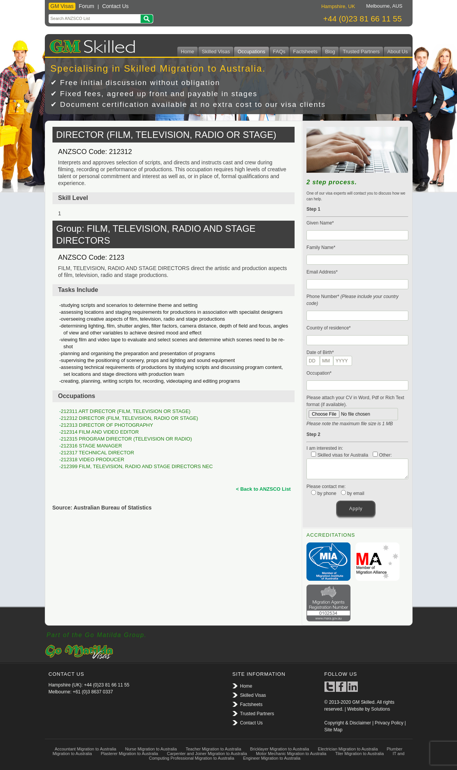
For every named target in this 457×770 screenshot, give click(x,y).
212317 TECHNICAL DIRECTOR (97, 452)
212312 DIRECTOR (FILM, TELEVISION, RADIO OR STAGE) (129, 418)
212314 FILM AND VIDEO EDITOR (100, 432)
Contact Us (115, 6)
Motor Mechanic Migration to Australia (291, 753)
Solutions (380, 709)
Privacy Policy (389, 723)
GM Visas (62, 6)
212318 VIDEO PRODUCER (92, 459)
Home (187, 51)
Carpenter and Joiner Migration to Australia (207, 753)
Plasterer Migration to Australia (129, 753)
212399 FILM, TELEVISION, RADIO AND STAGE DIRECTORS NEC (137, 466)
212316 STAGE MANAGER (91, 446)
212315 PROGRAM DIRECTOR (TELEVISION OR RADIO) (126, 439)
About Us (397, 51)
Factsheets (305, 51)
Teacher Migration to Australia (213, 749)
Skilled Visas (216, 51)
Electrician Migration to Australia (348, 749)
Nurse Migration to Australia (151, 749)
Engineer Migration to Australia (271, 758)
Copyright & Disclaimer (347, 723)
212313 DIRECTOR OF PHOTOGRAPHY (107, 425)
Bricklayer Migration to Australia (279, 749)
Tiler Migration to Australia (359, 753)
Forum (86, 6)
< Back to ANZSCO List (263, 489)
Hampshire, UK (338, 6)
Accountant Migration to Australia (85, 749)
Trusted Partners (361, 51)
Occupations (251, 51)
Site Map (333, 729)
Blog (330, 51)
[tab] (338, 6)
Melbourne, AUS (384, 6)
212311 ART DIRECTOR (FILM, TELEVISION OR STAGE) (125, 411)
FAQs (279, 51)
